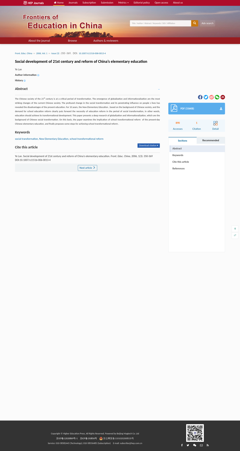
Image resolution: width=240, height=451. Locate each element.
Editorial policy (142, 2)
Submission (107, 2)
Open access (161, 2)
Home (59, 2)
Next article (87, 167)
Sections (182, 140)
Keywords (177, 155)
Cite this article (180, 161)
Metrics (123, 2)
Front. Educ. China (23, 53)
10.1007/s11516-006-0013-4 (92, 53)
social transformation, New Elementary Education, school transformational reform (59, 138)
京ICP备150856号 (88, 438)
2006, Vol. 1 (41, 53)
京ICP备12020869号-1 (67, 438)
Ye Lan (18, 69)
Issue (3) (55, 53)
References (178, 168)
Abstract (177, 148)
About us (178, 2)
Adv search (208, 23)
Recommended (210, 140)
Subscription (89, 2)
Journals (73, 2)
